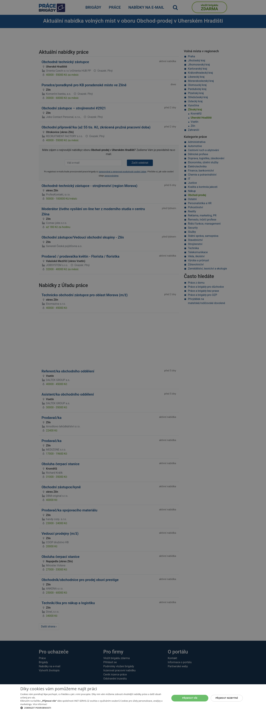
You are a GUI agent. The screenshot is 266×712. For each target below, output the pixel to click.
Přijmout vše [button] (189, 698)
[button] (93, 707)
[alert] (133, 356)
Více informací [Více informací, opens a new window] (40, 704)
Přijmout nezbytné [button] (226, 698)
